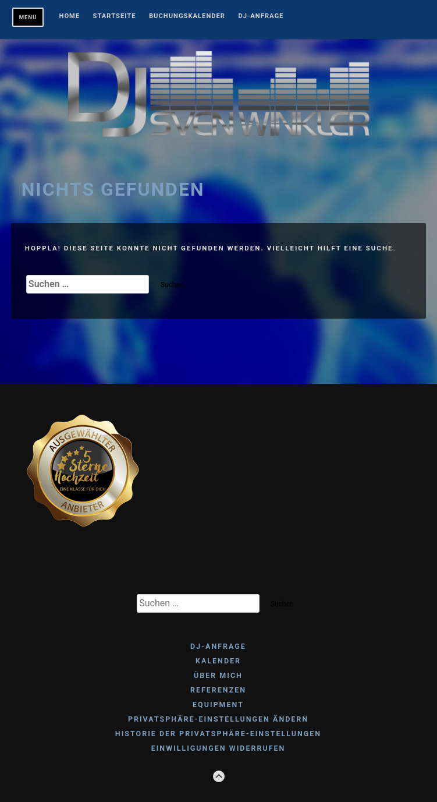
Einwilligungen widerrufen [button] (218, 748)
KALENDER (218, 660)
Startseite (114, 16)
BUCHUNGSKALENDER (187, 16)
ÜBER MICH (218, 675)
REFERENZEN (218, 690)
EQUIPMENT (218, 704)
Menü (28, 17)
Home (69, 16)
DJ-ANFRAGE (260, 16)
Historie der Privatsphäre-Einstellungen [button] (218, 733)
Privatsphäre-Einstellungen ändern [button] (218, 719)
